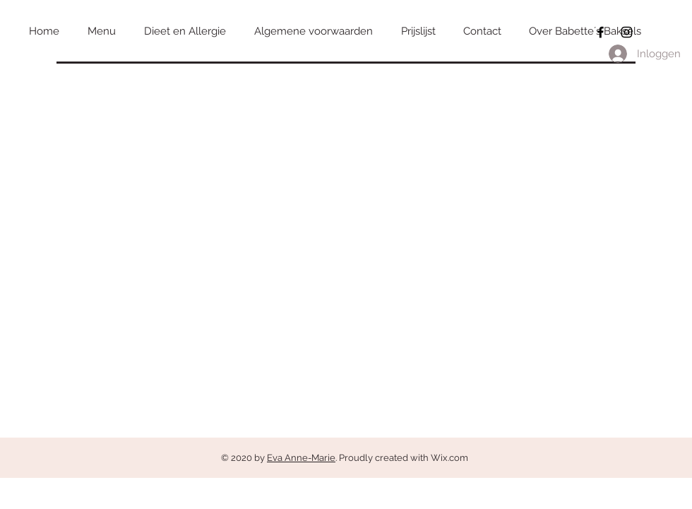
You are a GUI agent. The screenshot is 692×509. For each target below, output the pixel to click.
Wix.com (449, 457)
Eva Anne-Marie (301, 457)
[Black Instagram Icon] (626, 32)
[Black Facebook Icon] (600, 32)
